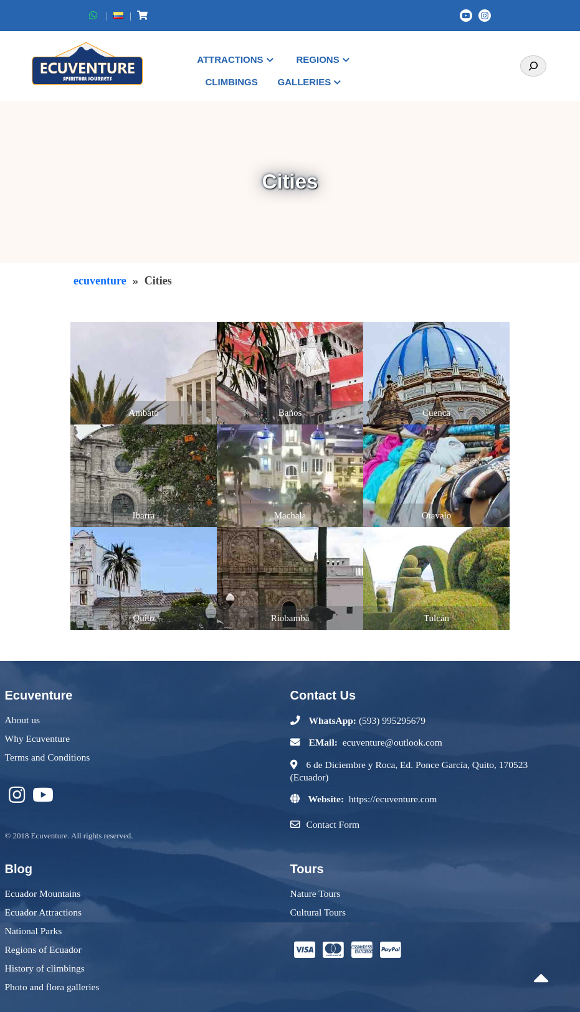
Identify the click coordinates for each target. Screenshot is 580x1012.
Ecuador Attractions (43, 912)
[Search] (533, 66)
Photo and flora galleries (52, 987)
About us (22, 719)
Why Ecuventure (37, 738)
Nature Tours (315, 893)
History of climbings (45, 968)
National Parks (33, 930)
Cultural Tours (318, 912)
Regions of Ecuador (43, 949)
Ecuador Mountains (43, 893)
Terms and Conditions (47, 757)
